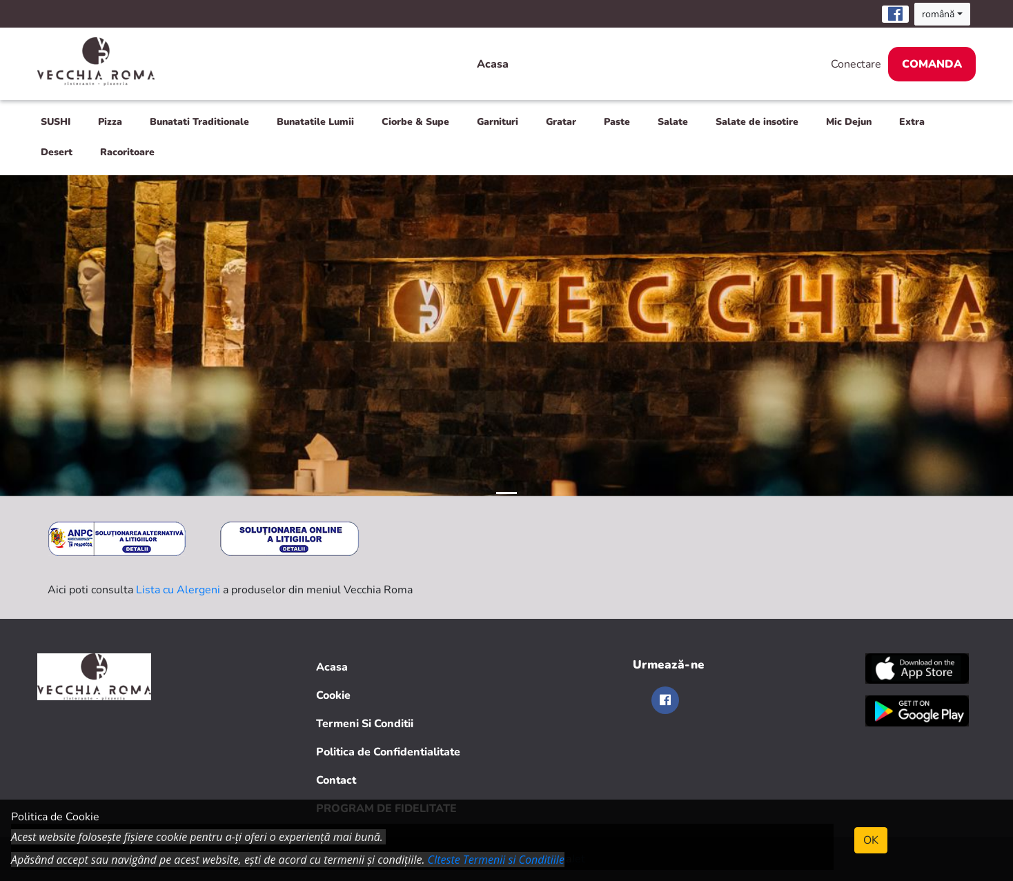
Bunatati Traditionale (199, 121)
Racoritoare (127, 152)
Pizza (110, 121)
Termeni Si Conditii (364, 723)
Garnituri (497, 121)
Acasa (493, 64)
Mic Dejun (849, 121)
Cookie (333, 695)
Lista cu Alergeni (178, 589)
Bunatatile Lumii (315, 121)
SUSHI (55, 121)
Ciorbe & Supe (415, 121)
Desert (56, 152)
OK (870, 840)
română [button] (938, 14)
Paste (617, 121)
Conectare (856, 64)
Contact (336, 780)
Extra (912, 121)
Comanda (932, 64)
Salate (673, 121)
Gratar (561, 121)
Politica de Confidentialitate (388, 752)
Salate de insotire (757, 121)
